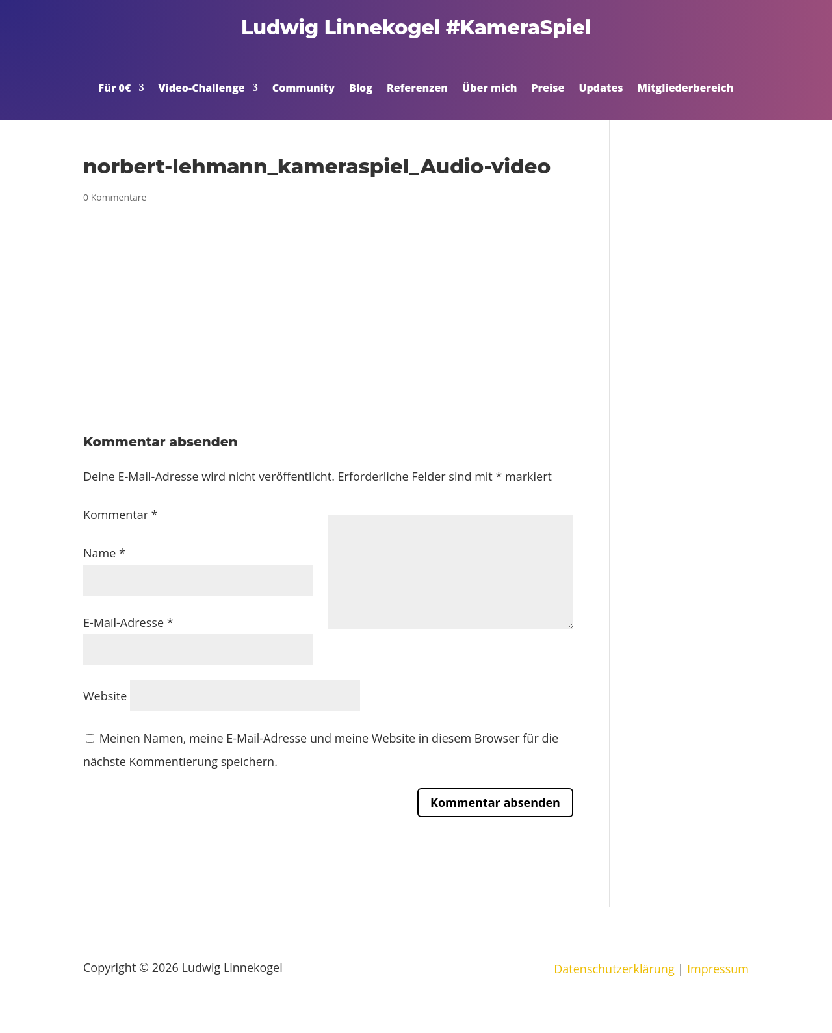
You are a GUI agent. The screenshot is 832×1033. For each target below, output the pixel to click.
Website (105, 696)
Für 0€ (115, 89)
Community (303, 89)
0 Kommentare (114, 197)
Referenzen (417, 89)
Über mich (489, 89)
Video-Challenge (201, 89)
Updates (600, 89)
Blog (360, 89)
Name (104, 553)
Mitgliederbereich (686, 89)
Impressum (718, 968)
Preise (548, 89)
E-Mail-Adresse (128, 622)
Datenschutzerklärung (614, 968)
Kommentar (120, 514)
